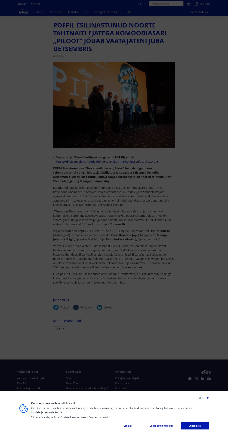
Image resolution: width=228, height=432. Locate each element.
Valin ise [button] (128, 426)
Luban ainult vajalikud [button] (161, 426)
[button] (202, 398)
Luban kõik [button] (195, 426)
